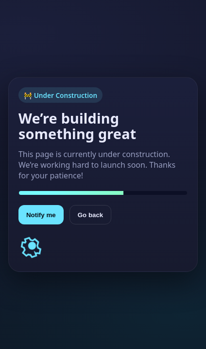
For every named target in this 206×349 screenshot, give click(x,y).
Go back (90, 215)
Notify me (41, 215)
